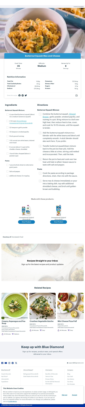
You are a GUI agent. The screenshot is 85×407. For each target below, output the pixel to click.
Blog (68, 374)
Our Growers (71, 384)
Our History (70, 379)
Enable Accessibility (79, 6)
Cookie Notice (12, 401)
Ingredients (4, 381)
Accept (74, 395)
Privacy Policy (49, 379)
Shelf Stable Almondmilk (30, 376)
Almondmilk (5, 379)
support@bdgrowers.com (76, 363)
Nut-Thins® (4, 376)
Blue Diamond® (5, 370)
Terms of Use (49, 376)
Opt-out (64, 395)
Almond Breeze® (28, 370)
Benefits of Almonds (51, 374)
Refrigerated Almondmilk (30, 374)
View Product (26, 222)
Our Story (70, 381)
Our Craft (70, 376)
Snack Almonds (6, 374)
